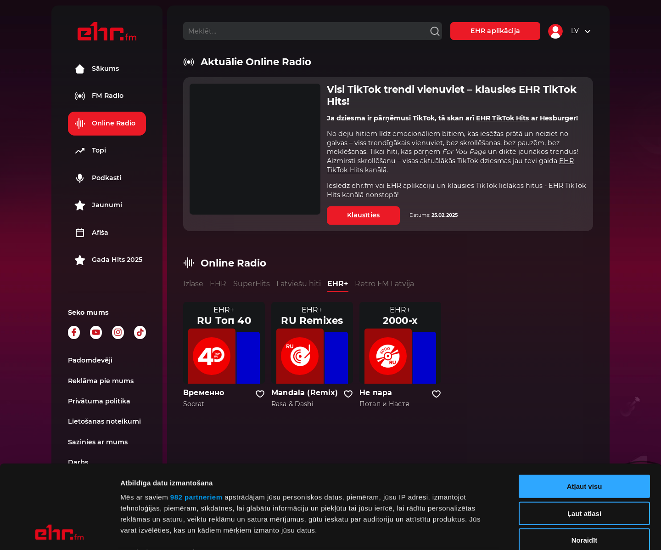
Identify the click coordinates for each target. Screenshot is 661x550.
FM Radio (98, 96)
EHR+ (337, 283)
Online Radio (104, 123)
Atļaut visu (584, 408)
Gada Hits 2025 (108, 260)
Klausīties (363, 215)
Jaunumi (98, 205)
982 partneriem (196, 419)
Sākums (96, 68)
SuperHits (251, 283)
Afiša (91, 232)
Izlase (193, 283)
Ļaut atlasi (584, 435)
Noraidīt (584, 462)
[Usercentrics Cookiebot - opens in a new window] (59, 532)
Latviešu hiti (298, 283)
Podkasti (97, 178)
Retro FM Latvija (384, 283)
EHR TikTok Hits (502, 118)
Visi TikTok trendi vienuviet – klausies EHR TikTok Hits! (452, 95)
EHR (218, 283)
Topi (90, 150)
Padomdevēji (90, 360)
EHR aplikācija (495, 31)
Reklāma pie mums (101, 381)
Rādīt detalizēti (500, 532)
